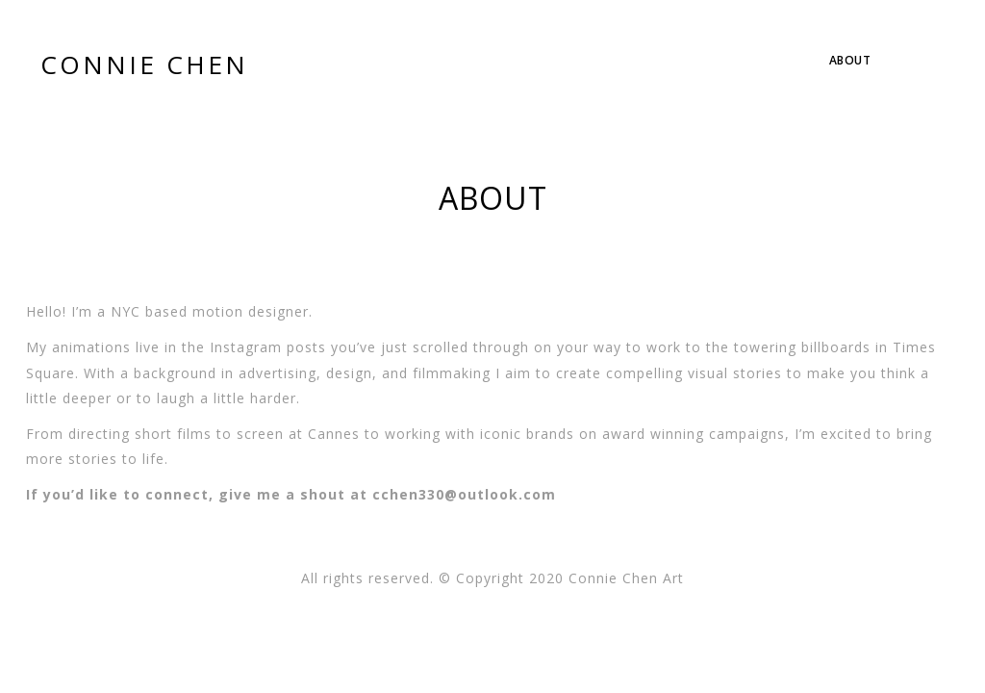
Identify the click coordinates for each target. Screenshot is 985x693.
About (850, 60)
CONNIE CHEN (144, 64)
